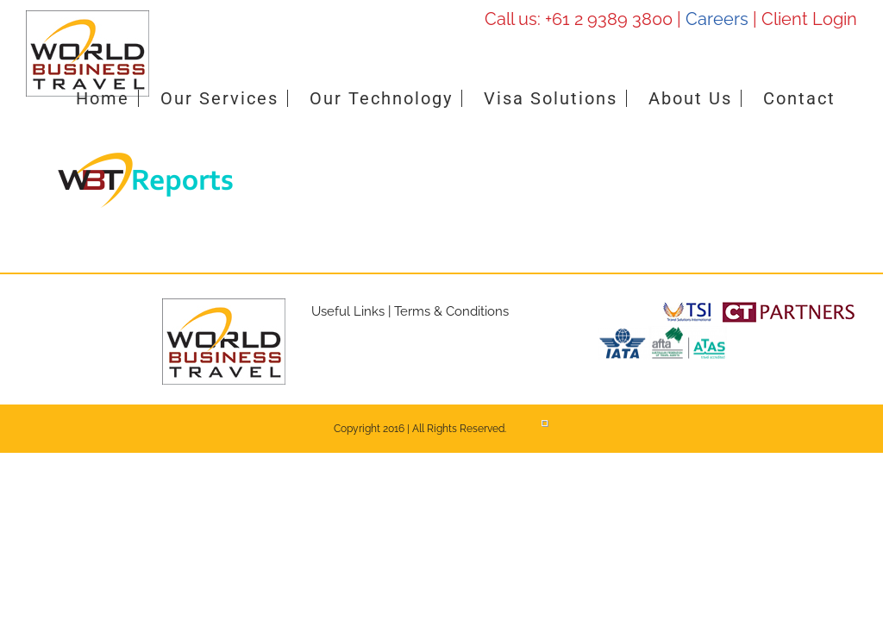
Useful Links (348, 311)
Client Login (809, 19)
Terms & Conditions (451, 311)
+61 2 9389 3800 (609, 19)
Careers (717, 19)
